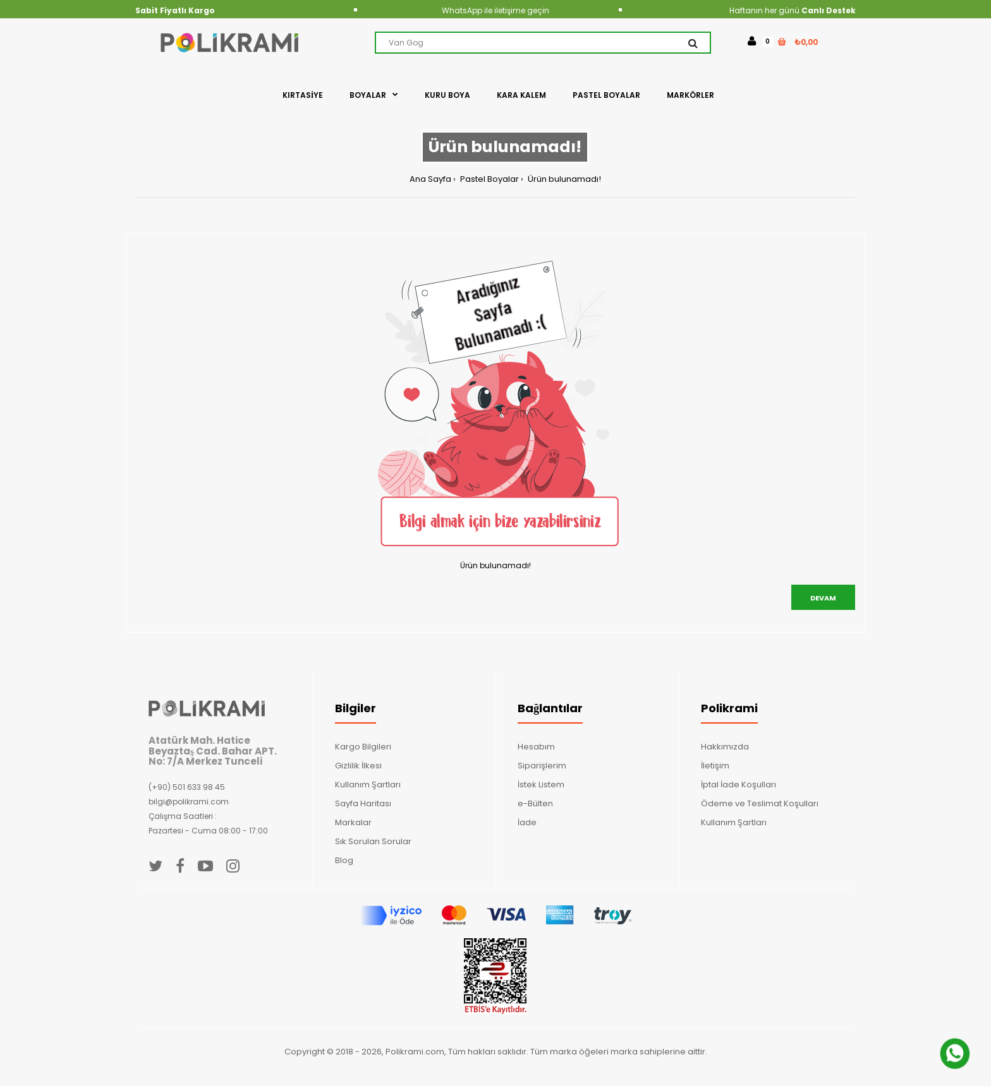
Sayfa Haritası (363, 803)
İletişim (715, 766)
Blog (344, 860)
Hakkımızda (725, 747)
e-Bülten (535, 803)
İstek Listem (541, 785)
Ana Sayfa (430, 179)
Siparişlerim (542, 766)
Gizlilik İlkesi (358, 766)
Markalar (353, 822)
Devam (823, 598)
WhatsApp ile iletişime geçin (495, 10)
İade (527, 822)
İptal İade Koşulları (738, 785)
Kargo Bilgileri (363, 747)
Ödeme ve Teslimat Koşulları (759, 803)
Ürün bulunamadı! (563, 179)
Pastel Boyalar (488, 179)
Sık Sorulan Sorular (373, 841)
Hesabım (536, 747)
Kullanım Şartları (368, 785)
